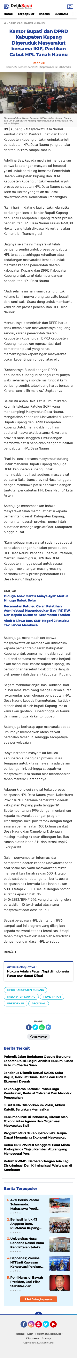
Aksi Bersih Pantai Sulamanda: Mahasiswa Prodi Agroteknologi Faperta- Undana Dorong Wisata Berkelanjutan (24, 1204)
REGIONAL (38, 1003)
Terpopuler (26, 14)
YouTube (56, 1326)
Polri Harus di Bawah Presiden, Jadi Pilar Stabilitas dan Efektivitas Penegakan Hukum (28, 1282)
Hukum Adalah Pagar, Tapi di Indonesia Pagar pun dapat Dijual (38, 973)
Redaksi (19, 1333)
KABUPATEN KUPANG (21, 996)
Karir (30, 1333)
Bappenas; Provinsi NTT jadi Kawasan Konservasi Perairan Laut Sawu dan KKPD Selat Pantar (27, 1262)
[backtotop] (38, 1315)
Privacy (46, 1338)
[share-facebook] (29, 1027)
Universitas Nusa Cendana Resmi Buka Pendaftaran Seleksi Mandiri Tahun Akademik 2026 (27, 1243)
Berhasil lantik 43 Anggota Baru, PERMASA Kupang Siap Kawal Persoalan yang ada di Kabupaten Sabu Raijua (27, 1223)
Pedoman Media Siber (48, 1333)
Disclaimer (32, 1338)
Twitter (48, 1326)
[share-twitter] (35, 1027)
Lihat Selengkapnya (38, 1299)
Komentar (38, 1036)
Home (8, 14)
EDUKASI (61, 14)
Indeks (44, 14)
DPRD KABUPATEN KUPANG (25, 990)
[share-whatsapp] (42, 1027)
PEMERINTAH (52, 996)
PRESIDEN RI (15, 1003)
